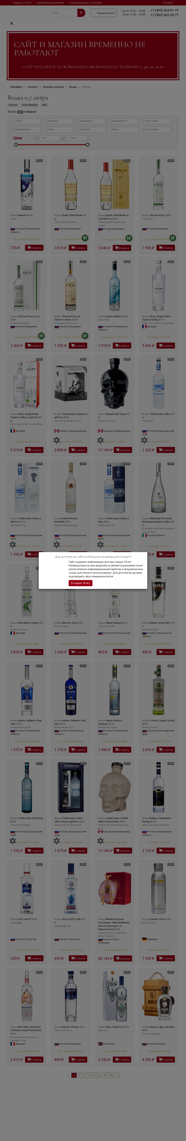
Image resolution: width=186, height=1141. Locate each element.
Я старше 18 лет (80, 583)
